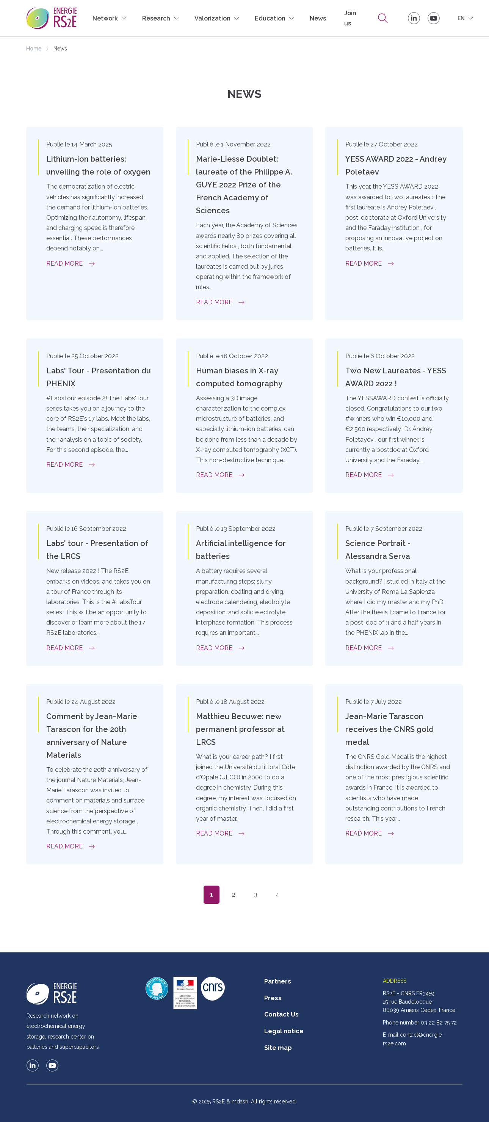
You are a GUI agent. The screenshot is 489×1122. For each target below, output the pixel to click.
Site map (278, 1047)
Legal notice (284, 1031)
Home (33, 49)
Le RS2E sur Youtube (434, 18)
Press (273, 998)
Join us (350, 18)
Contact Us (281, 1014)
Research (383, 18)
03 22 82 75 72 (439, 1023)
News (318, 18)
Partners (277, 981)
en (461, 18)
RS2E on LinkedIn (414, 18)
